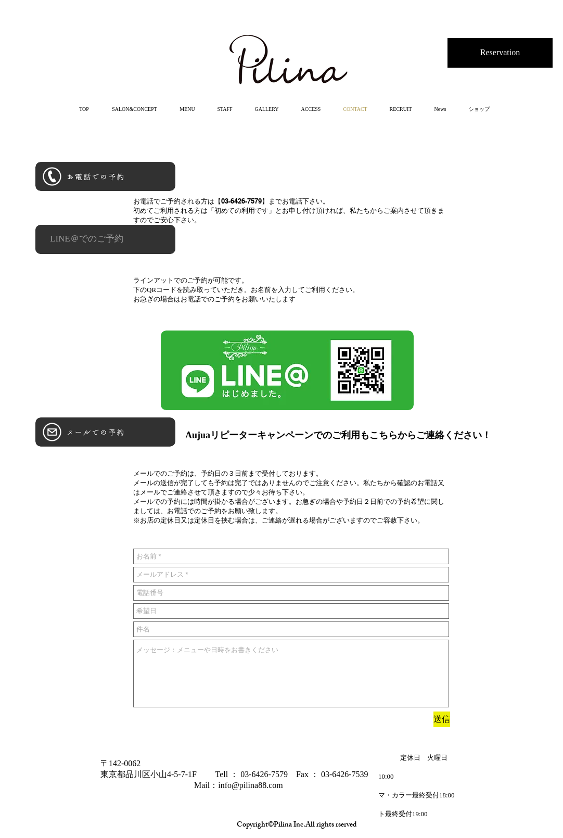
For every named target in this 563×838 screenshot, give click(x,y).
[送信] (441, 719)
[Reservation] (500, 53)
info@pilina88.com (250, 785)
